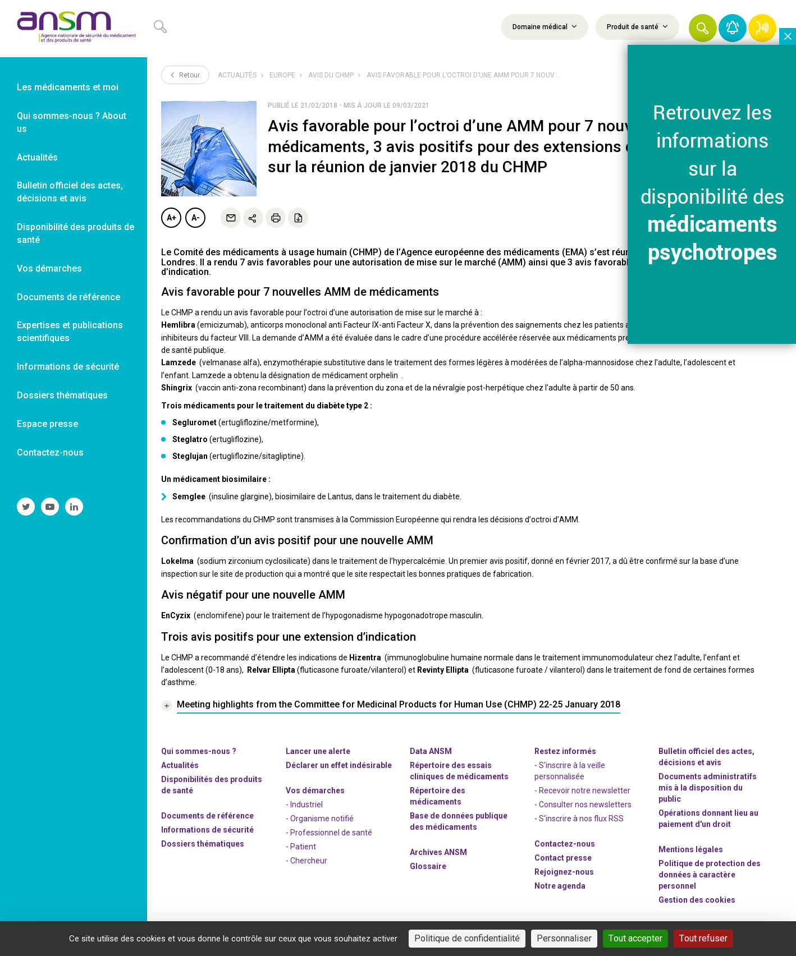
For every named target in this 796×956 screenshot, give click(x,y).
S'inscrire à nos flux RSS (581, 818)
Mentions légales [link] (690, 849)
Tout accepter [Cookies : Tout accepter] (635, 938)
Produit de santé (637, 26)
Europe (282, 75)
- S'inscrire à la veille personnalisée (569, 771)
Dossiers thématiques (202, 843)
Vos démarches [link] (49, 268)
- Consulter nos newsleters (583, 804)
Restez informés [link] (565, 751)
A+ (171, 217)
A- (195, 217)
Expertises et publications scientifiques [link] (70, 331)
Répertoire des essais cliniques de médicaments (459, 771)
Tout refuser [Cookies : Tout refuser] (703, 938)
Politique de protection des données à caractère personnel (709, 874)
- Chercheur (306, 860)
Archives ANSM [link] (438, 852)
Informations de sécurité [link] (68, 366)
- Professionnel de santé (329, 832)
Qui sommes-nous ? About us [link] (71, 122)
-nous (564, 871)
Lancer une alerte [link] (318, 751)
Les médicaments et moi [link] (67, 87)
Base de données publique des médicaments (458, 821)
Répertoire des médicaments (437, 796)
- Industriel (304, 804)
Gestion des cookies (696, 899)
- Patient (301, 846)
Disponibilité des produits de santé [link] (75, 233)
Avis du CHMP (331, 75)
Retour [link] (185, 74)
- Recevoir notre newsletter (582, 790)
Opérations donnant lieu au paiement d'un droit (708, 818)
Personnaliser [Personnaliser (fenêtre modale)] (564, 938)
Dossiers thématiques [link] (62, 395)
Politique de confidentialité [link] (467, 938)
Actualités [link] (37, 157)
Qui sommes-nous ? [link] (198, 751)
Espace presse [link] (47, 424)
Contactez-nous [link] (50, 452)
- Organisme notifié (320, 818)
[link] (73, 28)
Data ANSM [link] (431, 751)
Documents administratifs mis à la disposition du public (707, 787)
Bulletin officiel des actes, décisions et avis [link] (70, 192)
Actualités (237, 75)
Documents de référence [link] (68, 297)
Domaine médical (545, 26)
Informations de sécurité (207, 829)
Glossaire (428, 866)
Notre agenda (559, 885)
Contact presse (563, 857)
